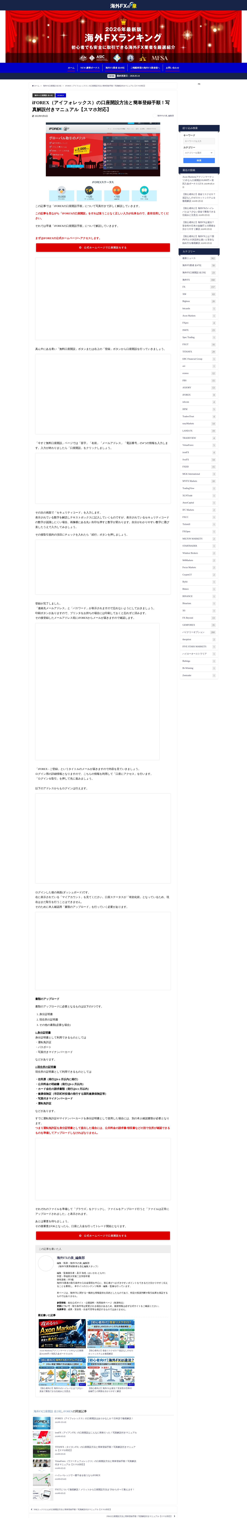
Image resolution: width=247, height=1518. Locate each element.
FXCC (199, 517)
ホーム (71, 68)
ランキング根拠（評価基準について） (105, 1514)
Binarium (199, 604)
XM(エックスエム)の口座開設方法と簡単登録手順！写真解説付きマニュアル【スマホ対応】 (87, 1424)
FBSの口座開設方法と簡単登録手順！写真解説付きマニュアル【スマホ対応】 (127, 1433)
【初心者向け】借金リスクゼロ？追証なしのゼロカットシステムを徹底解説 (198, 197)
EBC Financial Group (199, 359)
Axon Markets (199, 316)
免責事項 (151, 1514)
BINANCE (199, 597)
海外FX (199, 280)
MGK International (199, 474)
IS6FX (199, 330)
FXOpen (199, 532)
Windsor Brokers (199, 553)
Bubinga (199, 661)
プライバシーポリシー (135, 1514)
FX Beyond (199, 618)
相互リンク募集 (79, 1514)
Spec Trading (199, 338)
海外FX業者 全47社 (199, 266)
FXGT (199, 345)
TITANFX (199, 352)
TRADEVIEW (199, 438)
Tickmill (199, 525)
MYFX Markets (199, 482)
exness (199, 374)
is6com (199, 402)
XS (199, 611)
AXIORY (199, 388)
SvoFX (199, 460)
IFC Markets (199, 510)
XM (199, 294)
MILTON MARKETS (199, 539)
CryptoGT (199, 575)
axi (199, 366)
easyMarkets (199, 424)
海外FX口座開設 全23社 (45, 95)
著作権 (160, 1514)
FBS (199, 381)
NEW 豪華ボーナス (90, 68)
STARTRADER (199, 546)
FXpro (199, 323)
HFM (199, 409)
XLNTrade (199, 496)
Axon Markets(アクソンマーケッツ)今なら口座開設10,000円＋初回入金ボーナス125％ (198, 180)
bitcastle (199, 309)
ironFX (199, 453)
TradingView (199, 489)
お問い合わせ (172, 68)
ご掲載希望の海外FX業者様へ (145, 68)
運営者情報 (169, 1514)
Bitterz (199, 589)
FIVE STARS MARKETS (199, 647)
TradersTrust (199, 417)
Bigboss (199, 302)
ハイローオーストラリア (199, 654)
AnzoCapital (199, 503)
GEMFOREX (199, 625)
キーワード (189, 135)
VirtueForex (199, 446)
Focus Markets (199, 568)
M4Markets (199, 561)
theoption (199, 640)
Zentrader (199, 676)
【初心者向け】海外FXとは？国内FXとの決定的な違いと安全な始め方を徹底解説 (198, 239)
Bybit (199, 582)
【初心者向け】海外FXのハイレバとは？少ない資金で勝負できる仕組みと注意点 (198, 211)
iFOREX (64, 95)
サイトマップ (182, 1514)
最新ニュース (199, 259)
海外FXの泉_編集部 (165, 116)
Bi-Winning (199, 668)
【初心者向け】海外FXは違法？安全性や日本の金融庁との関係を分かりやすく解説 (198, 225)
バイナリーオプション (199, 632)
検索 (199, 160)
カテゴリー (189, 147)
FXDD (199, 467)
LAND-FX (199, 431)
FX (199, 287)
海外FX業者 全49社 (115, 68)
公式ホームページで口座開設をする (103, 247)
